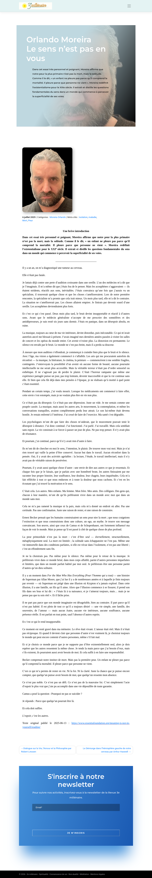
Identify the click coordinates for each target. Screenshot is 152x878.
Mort (24, 220)
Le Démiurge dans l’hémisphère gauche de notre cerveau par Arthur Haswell (107, 750)
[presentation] (57, 820)
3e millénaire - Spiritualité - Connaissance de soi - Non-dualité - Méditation (58, 874)
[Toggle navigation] (129, 6)
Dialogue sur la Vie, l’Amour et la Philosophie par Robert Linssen (46, 750)
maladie (92, 217)
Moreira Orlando (58, 217)
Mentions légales (97, 874)
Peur (30, 220)
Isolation (83, 217)
